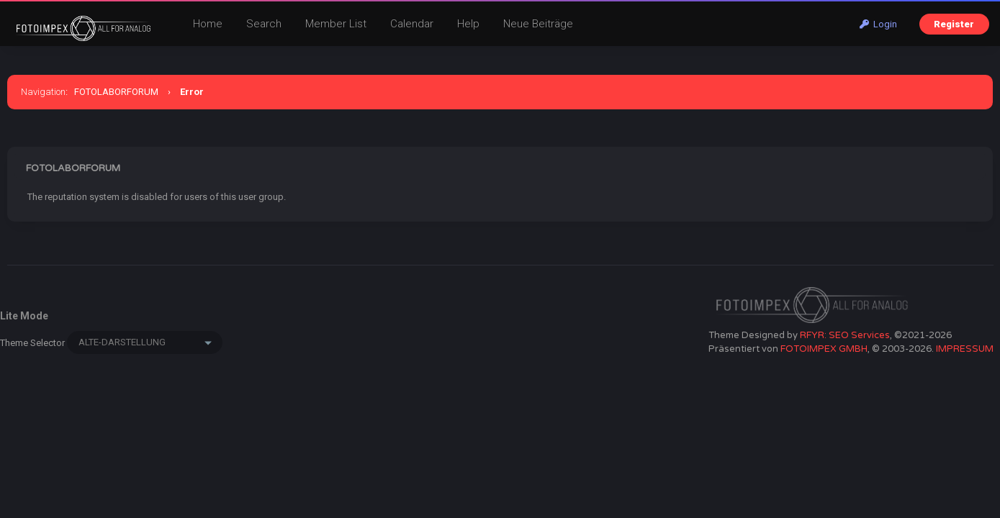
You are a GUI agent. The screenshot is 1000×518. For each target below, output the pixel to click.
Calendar (411, 23)
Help (468, 23)
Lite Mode (24, 316)
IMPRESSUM (965, 349)
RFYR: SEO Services (845, 335)
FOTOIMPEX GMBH (824, 349)
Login (878, 24)
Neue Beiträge (538, 23)
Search (263, 23)
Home (207, 23)
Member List (335, 23)
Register (954, 24)
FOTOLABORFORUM (116, 91)
